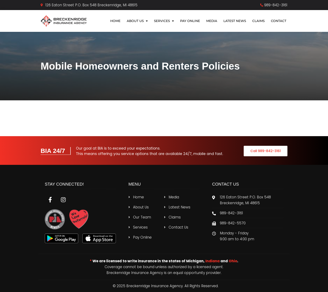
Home (115, 21)
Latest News (234, 21)
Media (211, 21)
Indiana (212, 261)
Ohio (233, 261)
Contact (278, 21)
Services (164, 21)
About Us (137, 21)
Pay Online (190, 21)
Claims (258, 21)
